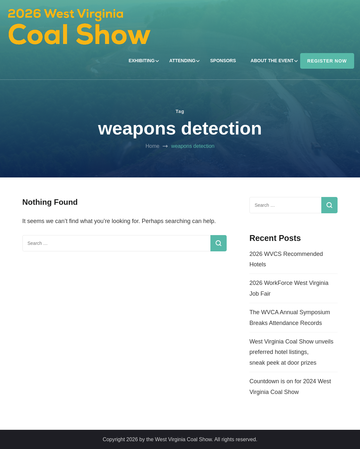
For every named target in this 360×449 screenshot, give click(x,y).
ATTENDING (182, 60)
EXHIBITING (141, 60)
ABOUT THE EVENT (272, 60)
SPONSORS (223, 60)
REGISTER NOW (327, 60)
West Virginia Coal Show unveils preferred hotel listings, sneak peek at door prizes (291, 352)
